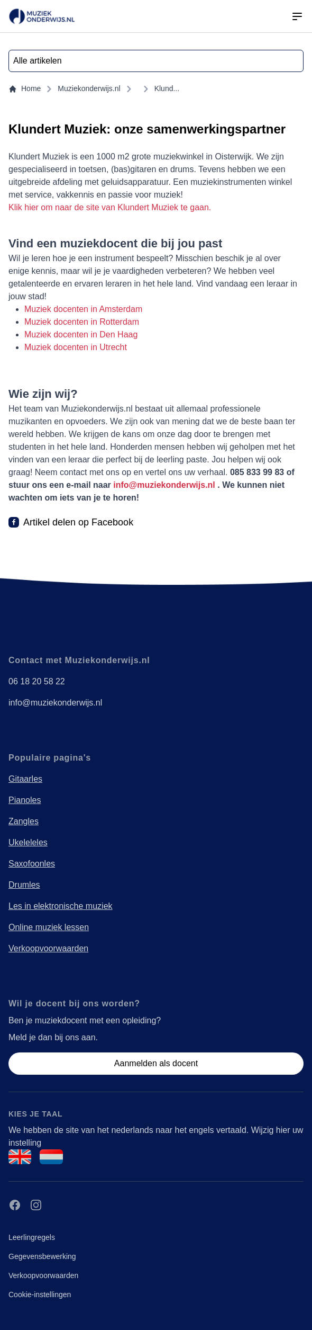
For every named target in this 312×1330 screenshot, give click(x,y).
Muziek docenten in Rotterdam (81, 321)
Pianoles (24, 800)
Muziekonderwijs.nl (89, 88)
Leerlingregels (31, 1237)
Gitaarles (25, 778)
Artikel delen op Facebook (78, 522)
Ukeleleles (28, 842)
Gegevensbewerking (42, 1256)
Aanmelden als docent (156, 1063)
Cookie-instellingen (39, 1294)
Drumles (24, 884)
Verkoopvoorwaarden (48, 948)
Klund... (166, 88)
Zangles (23, 821)
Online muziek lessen (48, 927)
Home (24, 88)
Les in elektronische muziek (60, 906)
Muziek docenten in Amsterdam (83, 309)
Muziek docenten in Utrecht (75, 347)
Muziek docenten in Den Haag (80, 334)
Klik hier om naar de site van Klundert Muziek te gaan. (109, 207)
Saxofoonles (31, 863)
